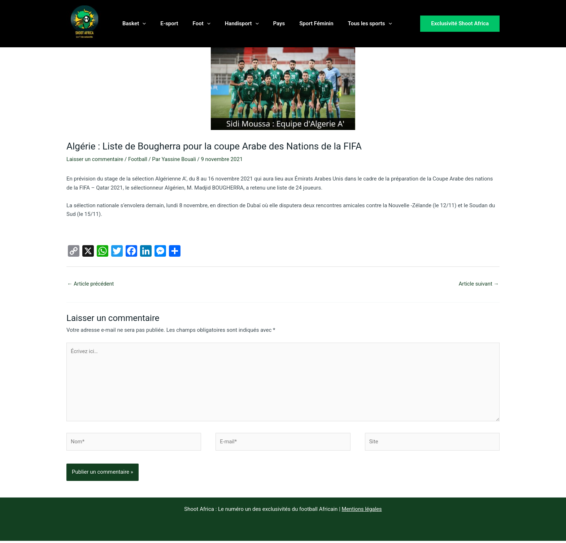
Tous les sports (347, 23)
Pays (263, 23)
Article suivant (478, 284)
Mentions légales (361, 511)
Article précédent (91, 284)
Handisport (229, 23)
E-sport (164, 23)
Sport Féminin (296, 23)
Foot (192, 23)
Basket (132, 23)
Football (139, 159)
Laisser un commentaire (95, 159)
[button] (140, 23)
